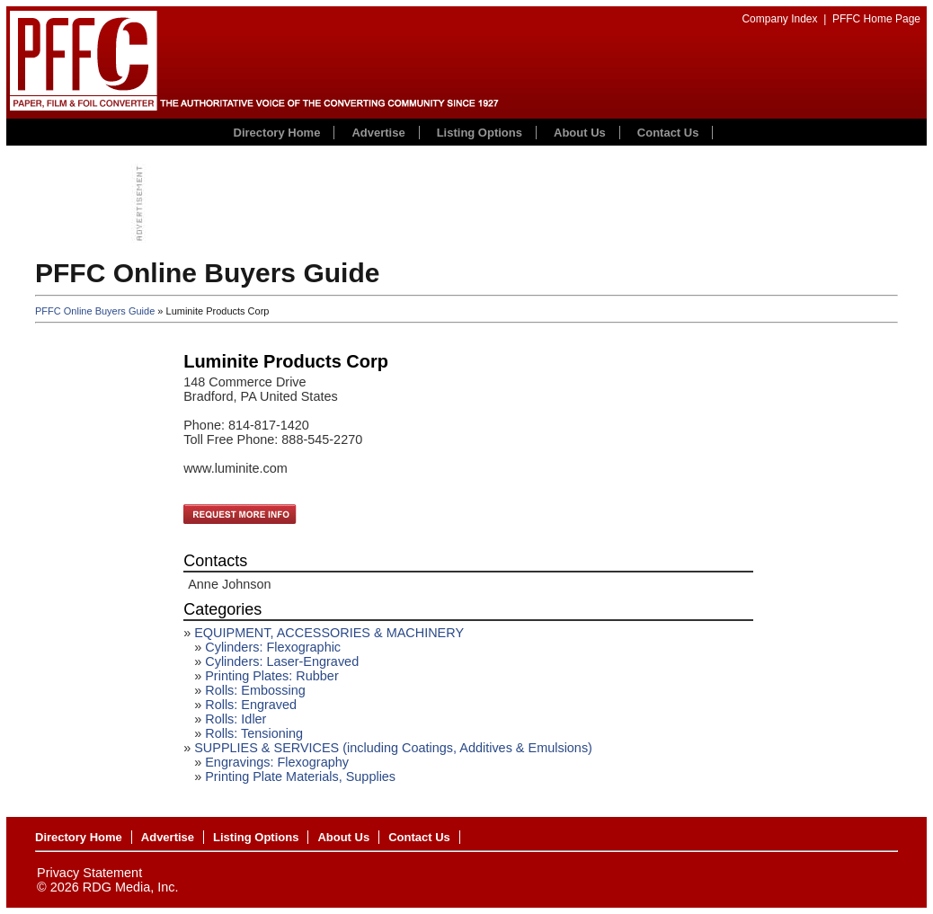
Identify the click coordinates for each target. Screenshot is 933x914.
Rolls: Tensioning (254, 733)
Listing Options (479, 132)
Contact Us (668, 132)
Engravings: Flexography (277, 762)
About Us (580, 132)
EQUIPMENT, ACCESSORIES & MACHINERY (329, 633)
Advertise (377, 132)
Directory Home (277, 132)
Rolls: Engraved (251, 704)
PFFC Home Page (876, 19)
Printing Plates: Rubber (271, 676)
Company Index (779, 19)
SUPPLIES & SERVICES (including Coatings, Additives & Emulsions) (393, 748)
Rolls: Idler (235, 719)
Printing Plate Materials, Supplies (300, 776)
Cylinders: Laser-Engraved (282, 661)
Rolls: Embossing (255, 690)
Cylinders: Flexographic (273, 647)
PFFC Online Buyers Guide (95, 311)
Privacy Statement (89, 872)
